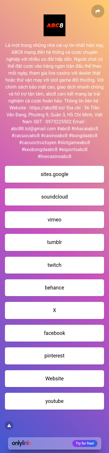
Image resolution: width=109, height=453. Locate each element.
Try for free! (85, 443)
